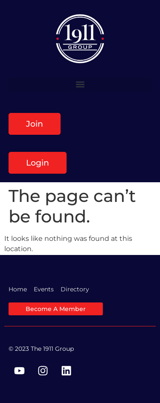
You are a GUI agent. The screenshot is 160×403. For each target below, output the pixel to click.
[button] (80, 84)
